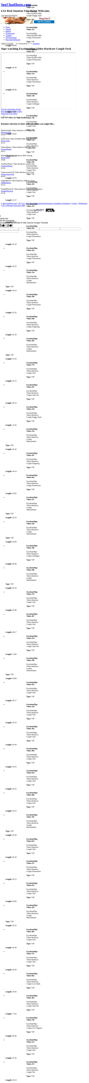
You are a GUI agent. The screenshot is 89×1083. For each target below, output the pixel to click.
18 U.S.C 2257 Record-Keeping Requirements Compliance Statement (44, 203)
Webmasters (82, 203)
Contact (74, 203)
